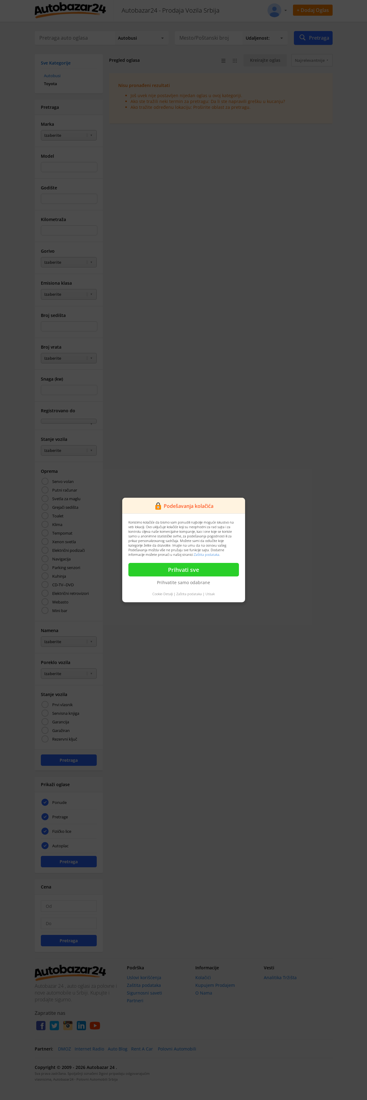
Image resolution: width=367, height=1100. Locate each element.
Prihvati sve (183, 569)
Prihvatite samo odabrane (183, 582)
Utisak (210, 594)
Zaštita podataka (206, 554)
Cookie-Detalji (162, 594)
